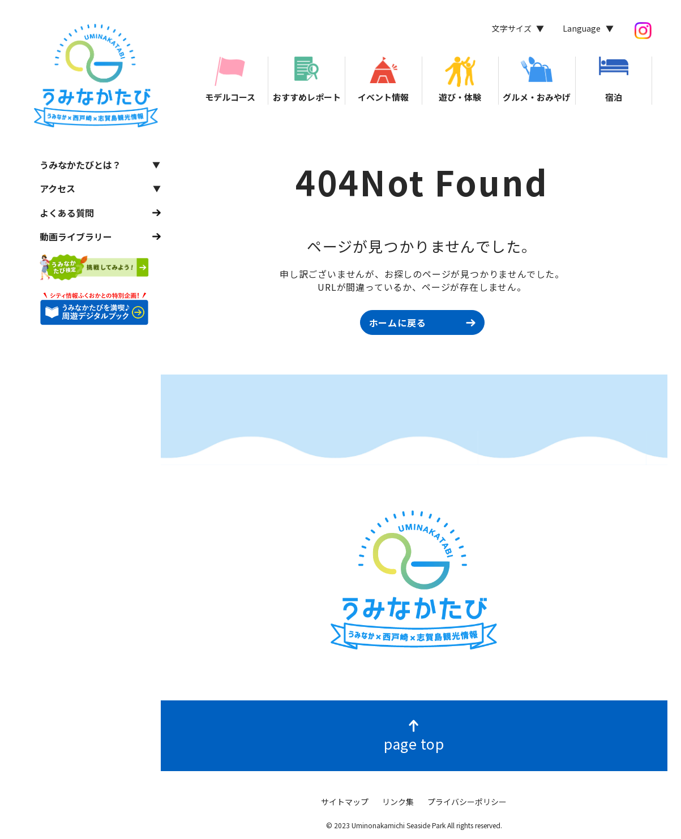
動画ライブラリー (76, 236)
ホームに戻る (397, 322)
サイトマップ (345, 801)
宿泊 (613, 80)
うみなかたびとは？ (80, 164)
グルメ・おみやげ (537, 80)
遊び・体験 (460, 80)
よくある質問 (67, 212)
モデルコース (230, 80)
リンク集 (398, 801)
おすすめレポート (307, 80)
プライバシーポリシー (467, 801)
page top (414, 743)
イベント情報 (383, 80)
